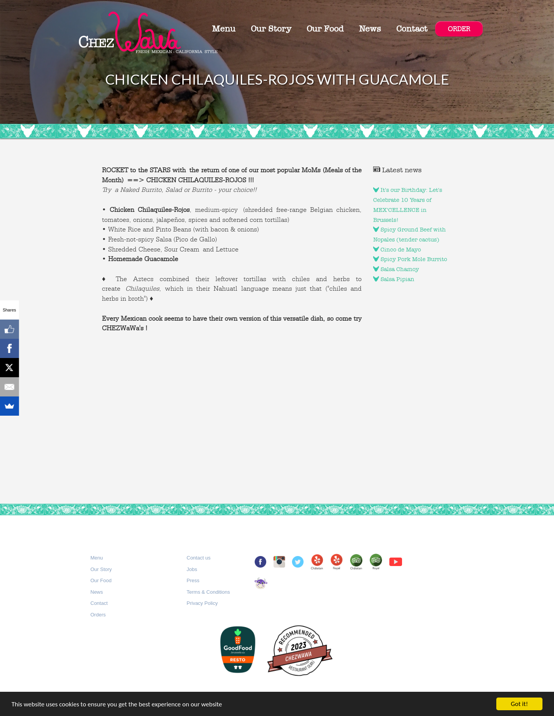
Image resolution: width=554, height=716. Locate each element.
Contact (411, 29)
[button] (96, 558)
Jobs (192, 569)
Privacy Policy (202, 603)
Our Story (271, 29)
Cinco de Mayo (397, 249)
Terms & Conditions (208, 592)
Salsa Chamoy (396, 269)
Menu (223, 29)
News (370, 29)
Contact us (198, 558)
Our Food (325, 29)
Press (193, 580)
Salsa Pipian (393, 279)
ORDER (459, 29)
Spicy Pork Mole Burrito (410, 259)
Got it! (519, 704)
